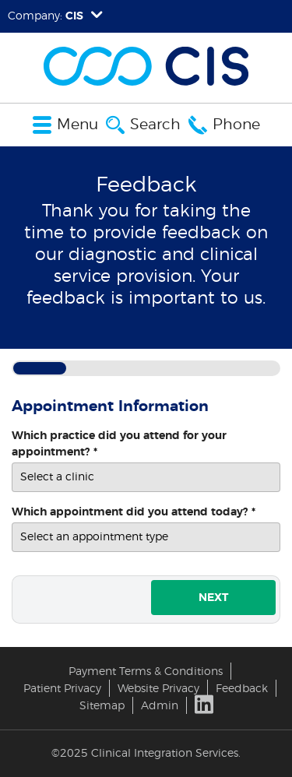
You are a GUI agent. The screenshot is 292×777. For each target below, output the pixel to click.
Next (213, 597)
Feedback (242, 688)
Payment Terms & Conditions (146, 671)
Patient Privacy (62, 688)
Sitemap (102, 706)
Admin (159, 706)
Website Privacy (158, 688)
